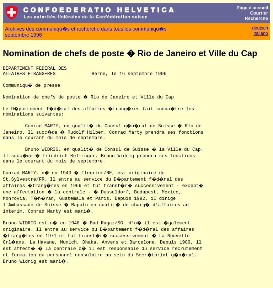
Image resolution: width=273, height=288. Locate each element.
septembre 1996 (23, 35)
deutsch (260, 28)
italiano (260, 33)
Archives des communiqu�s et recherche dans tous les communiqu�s (85, 29)
